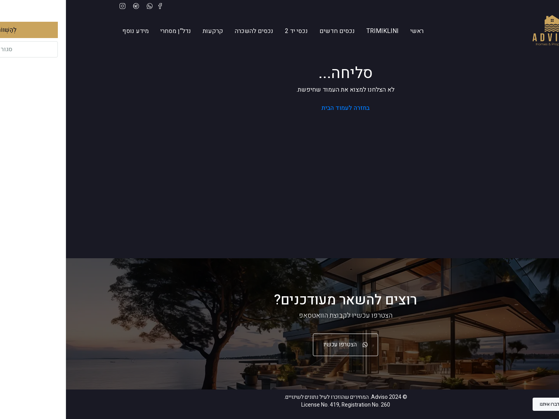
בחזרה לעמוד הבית (279, 108)
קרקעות (147, 31)
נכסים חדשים (271, 31)
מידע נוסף (69, 31)
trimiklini (316, 31)
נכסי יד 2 (230, 31)
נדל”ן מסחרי (109, 31)
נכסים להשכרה (188, 31)
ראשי (351, 31)
